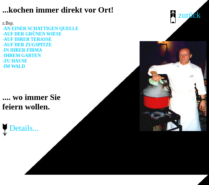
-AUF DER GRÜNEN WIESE (32, 33)
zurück (189, 15)
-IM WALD (13, 66)
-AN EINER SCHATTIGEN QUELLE (40, 28)
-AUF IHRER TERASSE (27, 39)
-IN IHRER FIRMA (22, 50)
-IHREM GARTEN (21, 55)
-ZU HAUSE (15, 60)
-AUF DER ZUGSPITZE (27, 44)
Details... (24, 128)
